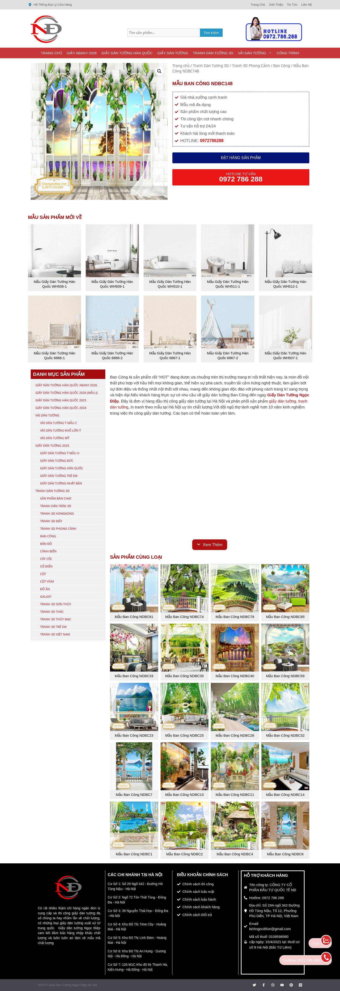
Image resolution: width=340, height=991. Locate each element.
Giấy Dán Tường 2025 (52, 445)
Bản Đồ (46, 544)
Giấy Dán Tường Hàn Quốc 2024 (60, 408)
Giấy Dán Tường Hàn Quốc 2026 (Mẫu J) (66, 393)
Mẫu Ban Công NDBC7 (134, 795)
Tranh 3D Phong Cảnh (251, 65)
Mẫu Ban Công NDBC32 (285, 735)
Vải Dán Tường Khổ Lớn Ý (60, 430)
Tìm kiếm (211, 32)
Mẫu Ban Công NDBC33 (134, 676)
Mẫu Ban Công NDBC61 (134, 617)
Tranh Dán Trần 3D (55, 506)
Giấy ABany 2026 (82, 53)
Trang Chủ (51, 53)
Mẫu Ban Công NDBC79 (235, 617)
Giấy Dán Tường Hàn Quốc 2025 (60, 400)
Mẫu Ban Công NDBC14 (285, 795)
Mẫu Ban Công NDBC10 (184, 795)
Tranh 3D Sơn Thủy (55, 604)
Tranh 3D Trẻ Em (53, 627)
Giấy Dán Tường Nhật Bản (61, 483)
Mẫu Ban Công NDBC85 (285, 617)
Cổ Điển (46, 566)
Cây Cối (46, 559)
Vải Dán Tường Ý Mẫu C (58, 423)
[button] (159, 71)
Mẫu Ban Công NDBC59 (285, 676)
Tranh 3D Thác (52, 611)
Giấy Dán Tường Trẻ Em (58, 476)
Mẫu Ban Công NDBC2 (184, 854)
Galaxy (45, 596)
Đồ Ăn (45, 589)
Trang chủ (181, 65)
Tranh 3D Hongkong (57, 513)
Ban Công (281, 65)
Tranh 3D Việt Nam (55, 634)
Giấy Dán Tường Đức (56, 460)
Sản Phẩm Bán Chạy (55, 498)
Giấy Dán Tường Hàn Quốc (127, 53)
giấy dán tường (282, 401)
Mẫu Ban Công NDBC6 (285, 854)
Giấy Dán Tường (172, 53)
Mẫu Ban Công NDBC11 (235, 795)
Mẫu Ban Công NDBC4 (235, 854)
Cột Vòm (47, 581)
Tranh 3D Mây (51, 521)
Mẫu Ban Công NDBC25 (184, 735)
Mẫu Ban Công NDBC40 (235, 676)
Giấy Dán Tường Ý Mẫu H (59, 453)
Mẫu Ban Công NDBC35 (184, 676)
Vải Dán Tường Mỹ (54, 438)
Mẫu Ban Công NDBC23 (134, 735)
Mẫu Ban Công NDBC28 (235, 735)
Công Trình (288, 53)
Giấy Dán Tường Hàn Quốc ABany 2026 (66, 385)
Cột (43, 574)
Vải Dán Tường (256, 53)
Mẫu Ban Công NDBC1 (134, 854)
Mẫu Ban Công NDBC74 (184, 617)
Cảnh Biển (48, 551)
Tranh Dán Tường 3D (213, 53)
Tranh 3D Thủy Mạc (55, 619)
